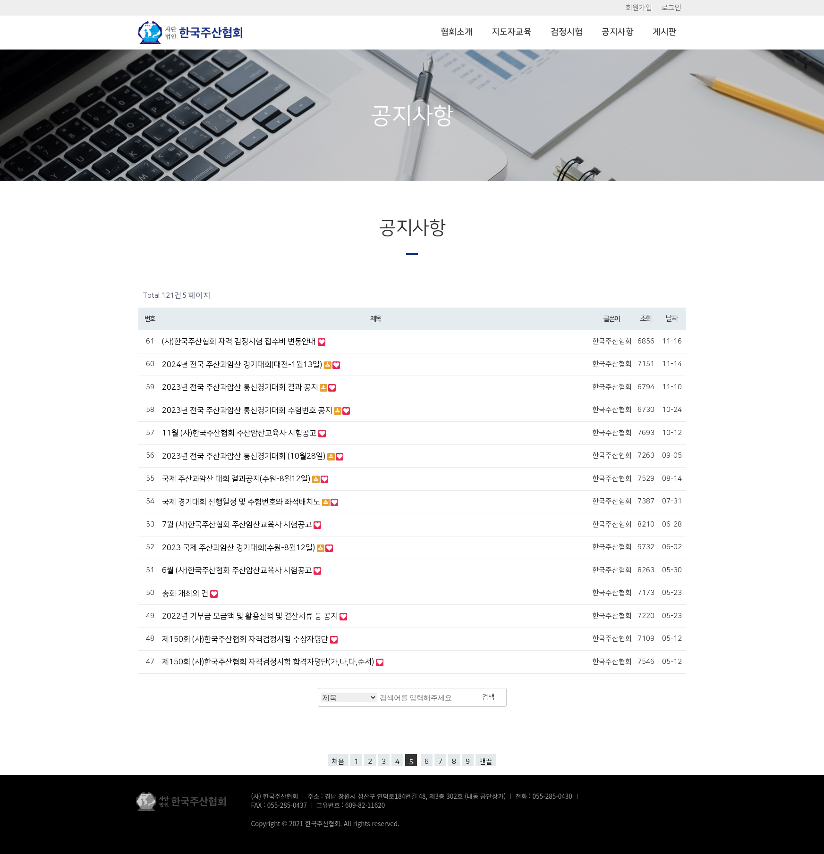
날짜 (672, 319)
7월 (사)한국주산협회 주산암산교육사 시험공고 (238, 524)
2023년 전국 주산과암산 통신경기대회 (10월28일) (244, 456)
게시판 (665, 32)
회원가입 (639, 8)
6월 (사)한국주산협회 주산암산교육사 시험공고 (238, 570)
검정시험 (567, 32)
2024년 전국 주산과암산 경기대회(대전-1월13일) (243, 364)
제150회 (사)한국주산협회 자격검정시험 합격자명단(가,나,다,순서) (269, 662)
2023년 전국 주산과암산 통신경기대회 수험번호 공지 (248, 410)
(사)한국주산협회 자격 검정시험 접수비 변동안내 (240, 341)
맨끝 (486, 762)
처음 (338, 762)
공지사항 (618, 32)
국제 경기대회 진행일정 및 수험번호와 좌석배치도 (242, 502)
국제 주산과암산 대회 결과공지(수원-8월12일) (237, 479)
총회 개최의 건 (186, 593)
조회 (646, 319)
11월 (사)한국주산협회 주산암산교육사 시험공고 (240, 433)
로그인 (671, 8)
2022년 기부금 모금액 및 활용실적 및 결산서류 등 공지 (251, 616)
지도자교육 (512, 32)
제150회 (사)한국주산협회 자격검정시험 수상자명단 (246, 639)
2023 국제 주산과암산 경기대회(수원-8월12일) (239, 548)
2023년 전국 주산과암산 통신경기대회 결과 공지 (241, 387)
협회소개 (457, 32)
